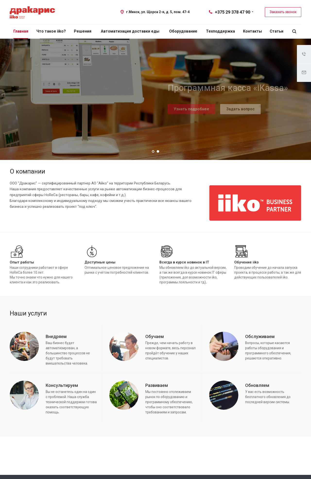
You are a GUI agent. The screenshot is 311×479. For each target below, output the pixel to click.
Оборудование (183, 31)
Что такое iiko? (51, 31)
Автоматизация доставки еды (130, 31)
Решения (82, 31)
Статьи (276, 31)
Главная (20, 31)
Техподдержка (220, 31)
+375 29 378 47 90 (232, 12)
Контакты (252, 31)
